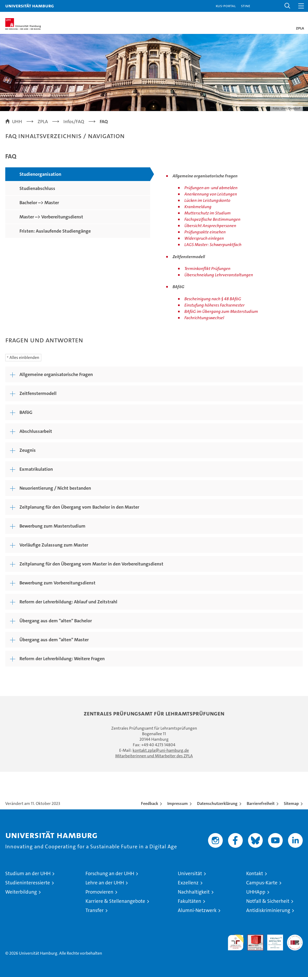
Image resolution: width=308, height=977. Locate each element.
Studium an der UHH (28, 873)
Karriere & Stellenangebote (115, 901)
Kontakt (254, 873)
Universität (190, 873)
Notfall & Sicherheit (267, 901)
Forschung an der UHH (109, 873)
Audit (252, 937)
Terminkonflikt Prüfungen (207, 268)
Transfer (94, 910)
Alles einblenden (24, 357)
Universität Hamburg (29, 5)
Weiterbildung (21, 892)
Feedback (149, 803)
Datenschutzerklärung (217, 803)
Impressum (177, 803)
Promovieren (99, 892)
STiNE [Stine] (245, 5)
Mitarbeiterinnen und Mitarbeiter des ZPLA (154, 756)
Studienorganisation (40, 174)
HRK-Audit (272, 940)
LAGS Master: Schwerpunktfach (212, 244)
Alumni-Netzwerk (197, 910)
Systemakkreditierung (295, 937)
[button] (287, 6)
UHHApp (255, 892)
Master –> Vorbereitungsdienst (51, 217)
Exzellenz (188, 882)
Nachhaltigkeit (194, 892)
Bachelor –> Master (39, 202)
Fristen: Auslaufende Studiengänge (55, 231)
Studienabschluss (37, 188)
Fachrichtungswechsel (204, 317)
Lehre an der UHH (104, 882)
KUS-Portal (226, 5)
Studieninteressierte (27, 882)
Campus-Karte (261, 882)
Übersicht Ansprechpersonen (210, 225)
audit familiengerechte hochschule (236, 942)
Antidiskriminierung (268, 910)
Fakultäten (189, 901)
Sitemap (291, 803)
